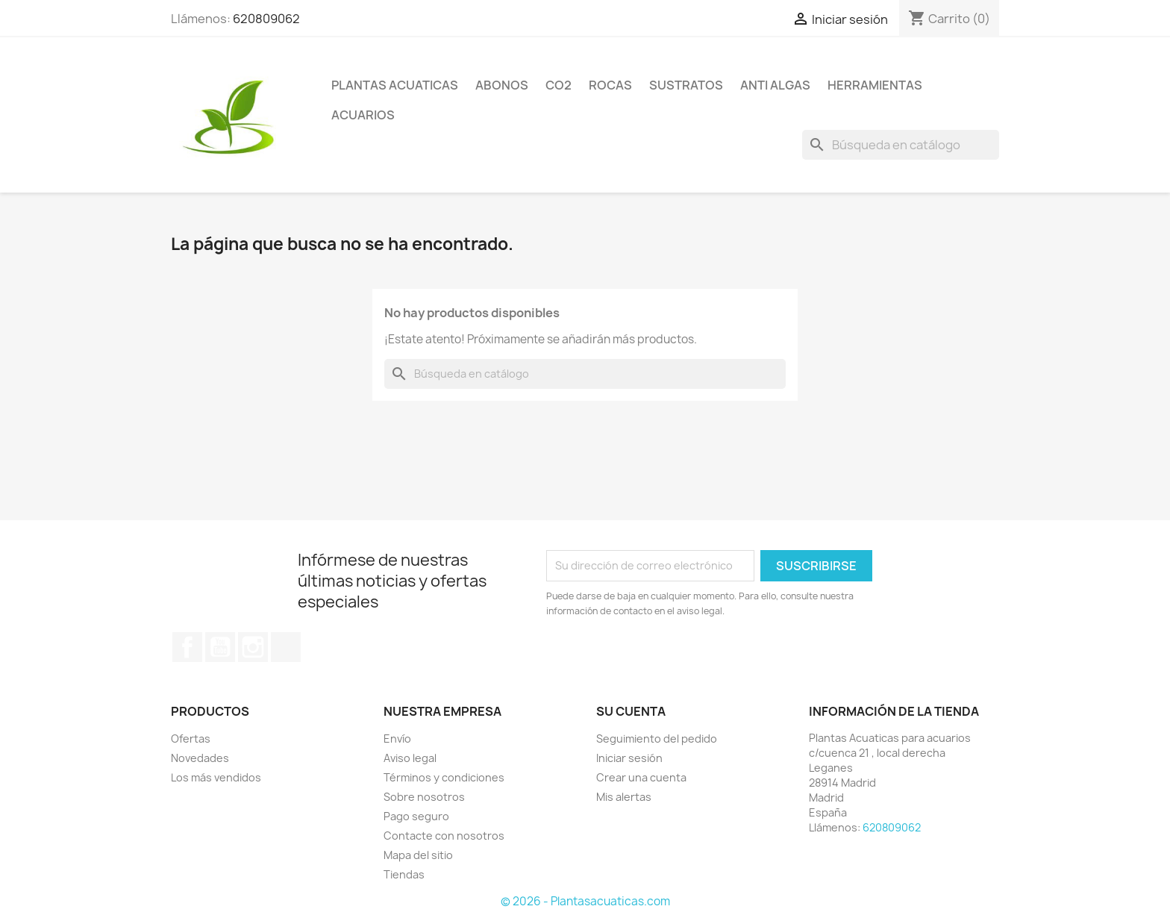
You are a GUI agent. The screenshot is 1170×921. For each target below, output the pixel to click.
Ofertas (190, 738)
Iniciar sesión (629, 758)
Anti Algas (775, 85)
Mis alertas (623, 797)
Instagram (253, 647)
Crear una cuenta (641, 777)
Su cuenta (631, 711)
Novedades (200, 758)
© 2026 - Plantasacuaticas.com (585, 901)
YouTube (220, 647)
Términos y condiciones (444, 777)
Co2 (558, 85)
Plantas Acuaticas (394, 85)
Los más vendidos (216, 777)
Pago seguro (416, 816)
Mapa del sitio (418, 855)
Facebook (187, 647)
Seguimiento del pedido (656, 738)
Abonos (501, 85)
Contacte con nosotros (444, 835)
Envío (397, 738)
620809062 (266, 18)
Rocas (610, 85)
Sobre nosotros (424, 797)
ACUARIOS (363, 115)
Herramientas (875, 85)
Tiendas (404, 874)
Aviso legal (410, 758)
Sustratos (686, 85)
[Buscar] (900, 145)
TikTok (286, 647)
